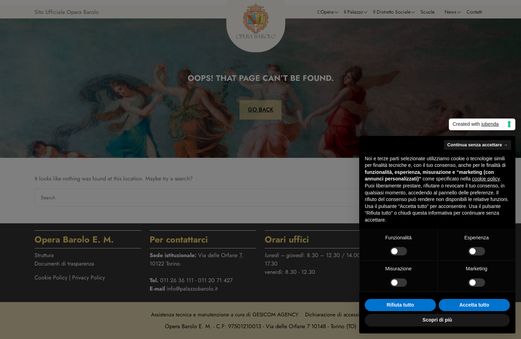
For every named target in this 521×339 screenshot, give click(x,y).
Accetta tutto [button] (474, 305)
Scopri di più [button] (437, 320)
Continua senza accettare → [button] (477, 144)
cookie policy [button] (485, 179)
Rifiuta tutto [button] (400, 305)
